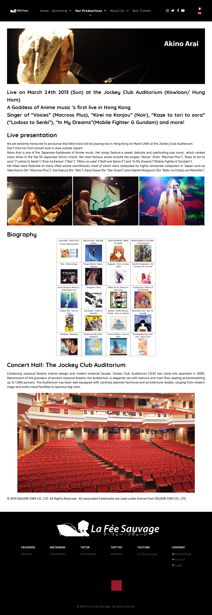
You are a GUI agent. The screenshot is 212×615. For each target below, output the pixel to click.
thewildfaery (58, 554)
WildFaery (117, 554)
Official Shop (183, 554)
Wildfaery (27, 554)
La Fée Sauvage (147, 554)
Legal (178, 565)
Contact (180, 559)
